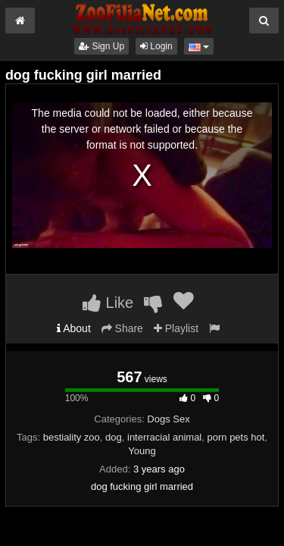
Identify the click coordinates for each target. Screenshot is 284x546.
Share (122, 328)
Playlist (176, 328)
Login (156, 46)
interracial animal (164, 437)
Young (141, 451)
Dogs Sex (168, 419)
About (74, 328)
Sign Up (101, 46)
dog (113, 437)
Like (108, 302)
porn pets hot (236, 437)
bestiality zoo (71, 437)
